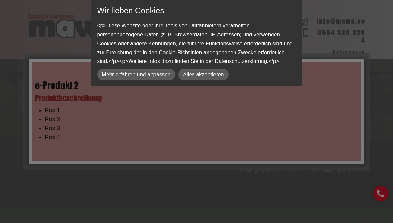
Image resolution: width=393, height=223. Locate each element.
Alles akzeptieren (203, 74)
